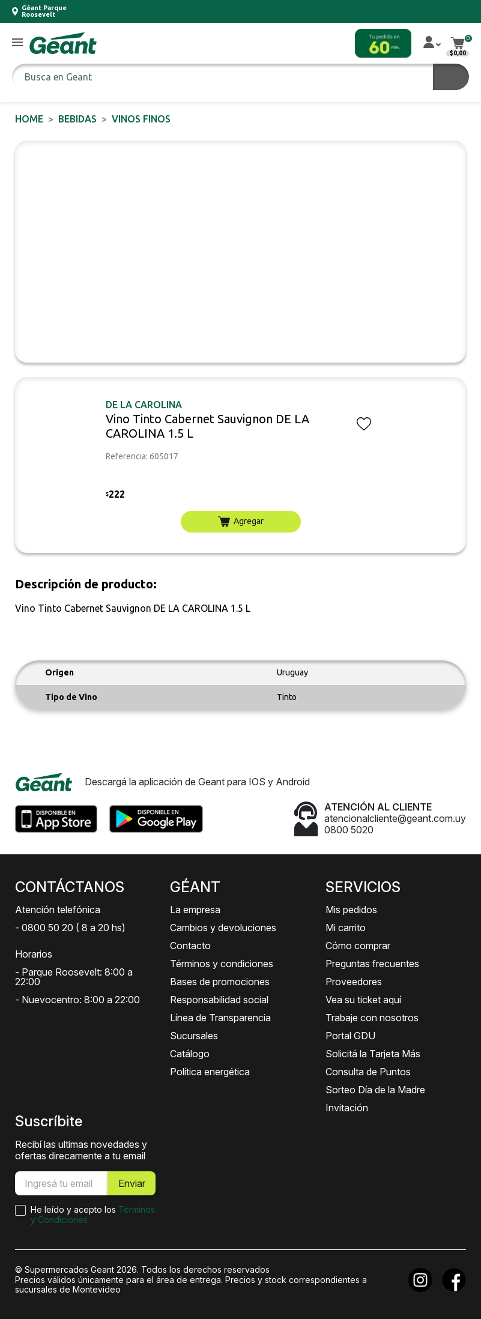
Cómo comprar (357, 945)
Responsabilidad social (219, 999)
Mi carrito (345, 927)
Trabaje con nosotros (372, 1017)
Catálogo (190, 1053)
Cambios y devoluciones (223, 927)
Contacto (190, 945)
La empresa (195, 909)
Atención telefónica (57, 909)
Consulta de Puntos (368, 1071)
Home (29, 118)
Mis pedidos (351, 909)
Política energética (210, 1071)
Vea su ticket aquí (363, 999)
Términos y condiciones (221, 963)
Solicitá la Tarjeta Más (372, 1053)
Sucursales (194, 1035)
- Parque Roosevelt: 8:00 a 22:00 (74, 976)
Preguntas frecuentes (372, 963)
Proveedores (353, 981)
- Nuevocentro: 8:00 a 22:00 (77, 999)
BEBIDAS (77, 118)
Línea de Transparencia (220, 1017)
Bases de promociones (220, 981)
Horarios (33, 954)
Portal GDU (350, 1035)
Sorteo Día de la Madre (375, 1089)
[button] (17, 42)
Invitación (346, 1107)
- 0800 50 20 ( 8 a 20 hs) (70, 927)
